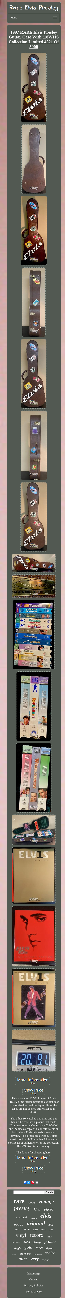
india (49, 1236)
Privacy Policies (33, 1285)
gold (28, 1247)
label (39, 1248)
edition (16, 1242)
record (36, 1235)
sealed (50, 1253)
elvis (45, 1215)
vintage (46, 1201)
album (26, 1229)
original (36, 1223)
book (27, 1242)
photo (48, 1209)
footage (37, 1242)
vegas (18, 1225)
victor (45, 1259)
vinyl (21, 1235)
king (37, 1209)
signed (49, 1248)
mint (23, 1258)
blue (50, 1224)
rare (19, 1201)
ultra (51, 1229)
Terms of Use (34, 1291)
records (34, 1218)
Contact (33, 1279)
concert (21, 1217)
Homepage (33, 1273)
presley (22, 1208)
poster (14, 1254)
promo (49, 1241)
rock (43, 1229)
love (16, 1229)
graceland (25, 1253)
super (35, 1229)
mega (31, 1202)
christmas (38, 1254)
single (17, 1248)
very (35, 1258)
